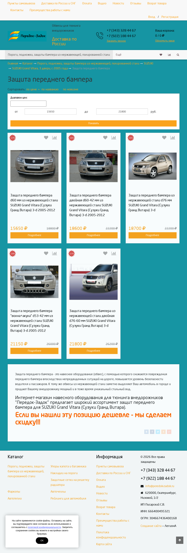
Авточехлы (58, 491)
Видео (102, 3)
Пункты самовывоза (21, 3)
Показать (93, 123)
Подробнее (34, 235)
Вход (151, 16)
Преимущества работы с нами (50, 10)
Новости (118, 3)
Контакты (16, 10)
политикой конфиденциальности (44, 527)
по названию (49, 89)
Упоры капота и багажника (68, 466)
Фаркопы (14, 491)
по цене (33, 89)
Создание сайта (151, 525)
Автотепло (15, 498)
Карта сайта (104, 544)
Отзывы (135, 3)
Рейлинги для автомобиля (68, 498)
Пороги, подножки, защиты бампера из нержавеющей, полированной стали (59, 54)
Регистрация (169, 16)
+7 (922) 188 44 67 (121, 36)
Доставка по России (64, 41)
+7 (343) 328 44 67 (121, 30)
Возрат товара (156, 3)
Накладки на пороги (64, 473)
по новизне (70, 89)
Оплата (87, 3)
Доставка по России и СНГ (58, 3)
